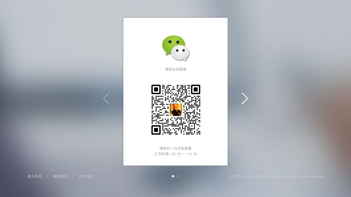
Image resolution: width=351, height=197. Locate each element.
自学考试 (86, 176)
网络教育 (60, 176)
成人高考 (34, 176)
